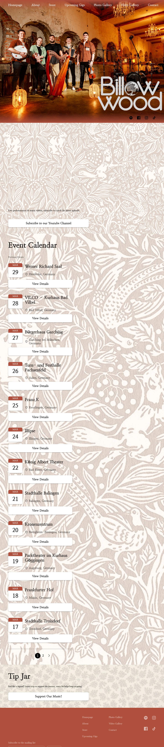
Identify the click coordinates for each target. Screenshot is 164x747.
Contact (153, 5)
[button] (49, 655)
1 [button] (37, 655)
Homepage (15, 5)
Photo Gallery (103, 5)
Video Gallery (130, 5)
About (35, 5)
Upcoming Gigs (75, 5)
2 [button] (43, 655)
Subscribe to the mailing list (21, 742)
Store (52, 5)
